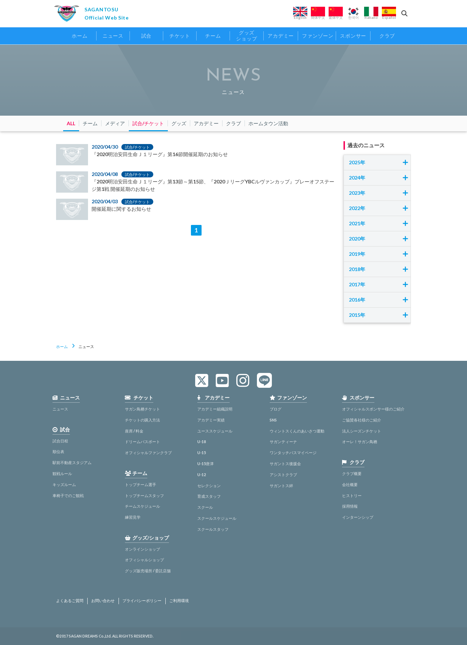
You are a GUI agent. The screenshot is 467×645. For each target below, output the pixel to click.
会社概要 (350, 484)
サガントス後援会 (285, 463)
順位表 (58, 451)
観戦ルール (62, 473)
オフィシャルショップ (144, 559)
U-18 (201, 441)
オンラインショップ (142, 549)
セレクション (209, 485)
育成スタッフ (209, 496)
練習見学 (133, 517)
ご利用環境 (179, 601)
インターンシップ (357, 517)
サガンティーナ (283, 441)
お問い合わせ (103, 601)
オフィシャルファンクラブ (148, 452)
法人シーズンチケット (361, 431)
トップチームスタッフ (144, 495)
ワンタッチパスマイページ (293, 452)
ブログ (275, 409)
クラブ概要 (352, 473)
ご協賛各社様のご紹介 (361, 420)
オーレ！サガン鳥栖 (359, 441)
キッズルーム (64, 484)
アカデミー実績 (211, 420)
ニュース (60, 409)
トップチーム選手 (140, 484)
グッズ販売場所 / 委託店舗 (148, 570)
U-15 (201, 452)
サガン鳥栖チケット (142, 409)
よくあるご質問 (69, 601)
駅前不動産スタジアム (72, 462)
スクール (205, 507)
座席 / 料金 (134, 431)
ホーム (62, 346)
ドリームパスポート (142, 441)
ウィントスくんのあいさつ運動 (297, 431)
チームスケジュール (142, 506)
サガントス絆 (281, 485)
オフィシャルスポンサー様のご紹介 (373, 409)
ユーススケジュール (214, 431)
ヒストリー (352, 495)
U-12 (201, 474)
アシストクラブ (283, 474)
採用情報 (350, 506)
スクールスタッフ (213, 529)
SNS (273, 420)
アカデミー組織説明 (214, 409)
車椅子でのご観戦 (68, 495)
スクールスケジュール (216, 518)
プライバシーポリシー (141, 601)
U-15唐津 (205, 463)
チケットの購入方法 (142, 420)
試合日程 (60, 441)
